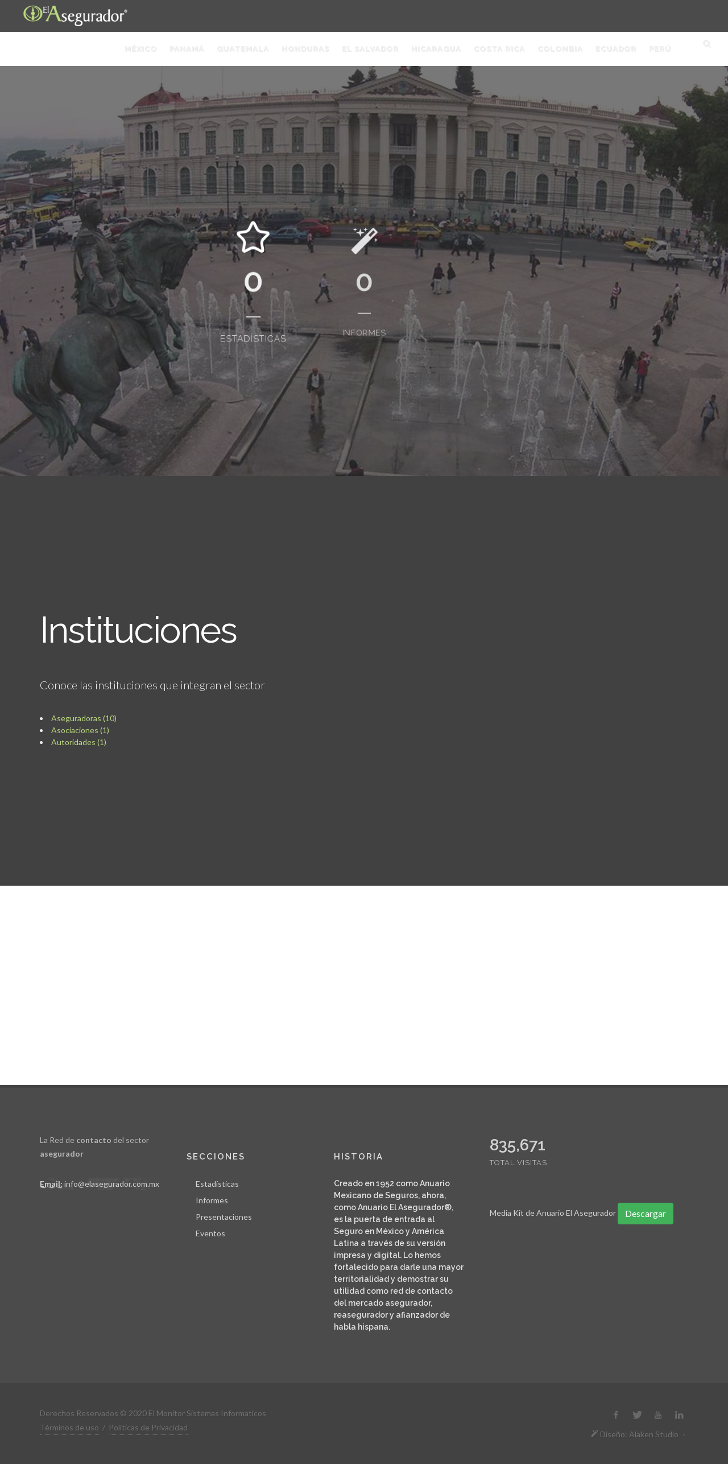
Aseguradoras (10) (84, 718)
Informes (212, 1200)
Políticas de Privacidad (148, 1427)
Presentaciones (224, 1217)
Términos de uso (69, 1427)
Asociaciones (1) (80, 730)
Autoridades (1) (78, 742)
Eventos (210, 1233)
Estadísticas (217, 1184)
